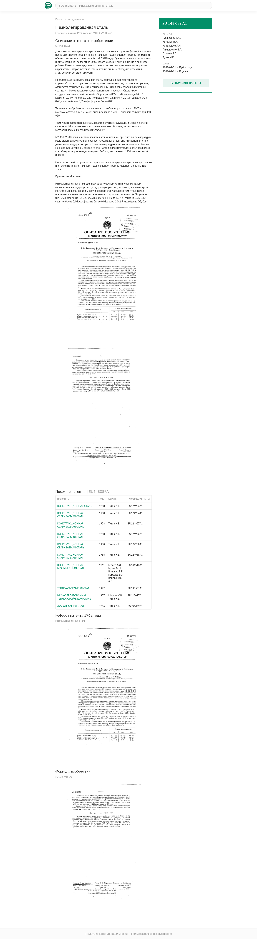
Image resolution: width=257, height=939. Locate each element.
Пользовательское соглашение (151, 933)
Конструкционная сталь (74, 505)
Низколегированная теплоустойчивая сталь (74, 597)
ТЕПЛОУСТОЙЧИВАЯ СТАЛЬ (74, 588)
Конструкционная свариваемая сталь (70, 515)
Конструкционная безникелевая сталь (71, 566)
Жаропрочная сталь (71, 605)
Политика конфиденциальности (106, 933)
